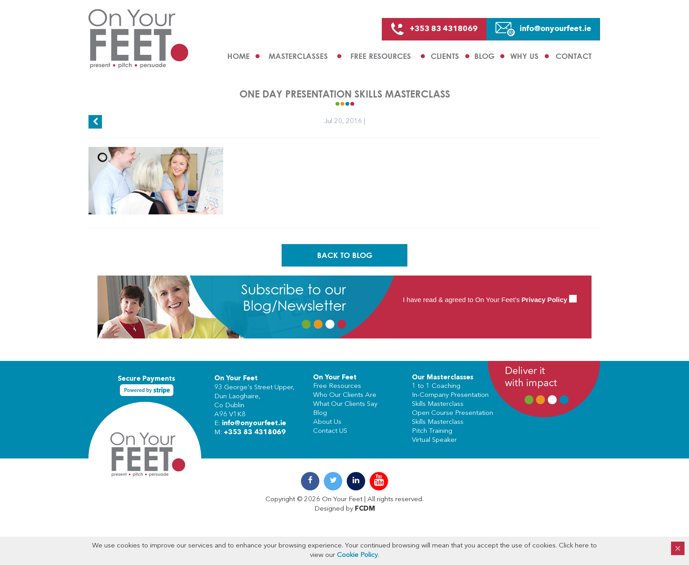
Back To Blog (344, 255)
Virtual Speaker (434, 440)
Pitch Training (432, 431)
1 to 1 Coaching (436, 386)
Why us (524, 56)
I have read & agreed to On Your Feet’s (490, 299)
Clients (445, 56)
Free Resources (380, 56)
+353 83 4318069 (255, 432)
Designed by (344, 509)
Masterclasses (298, 56)
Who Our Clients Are (344, 395)
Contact (574, 56)
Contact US (330, 431)
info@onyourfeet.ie (254, 423)
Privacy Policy (544, 299)
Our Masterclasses (442, 377)
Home (238, 56)
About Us (327, 422)
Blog (484, 56)
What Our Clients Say (345, 404)
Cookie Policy (357, 555)
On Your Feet (236, 378)
